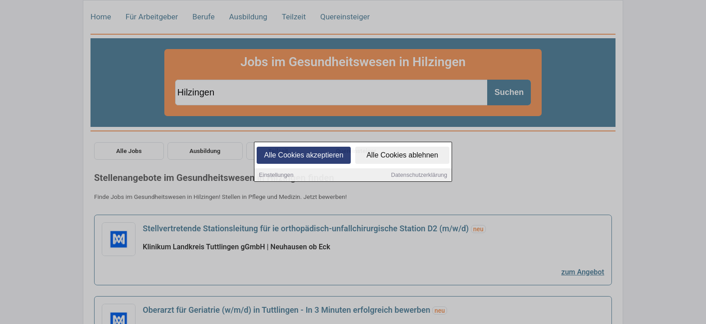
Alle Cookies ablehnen (402, 156)
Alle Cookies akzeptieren (303, 156)
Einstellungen (276, 175)
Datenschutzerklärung (419, 175)
